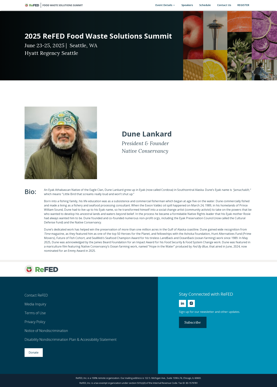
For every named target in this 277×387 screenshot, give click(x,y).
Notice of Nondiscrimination (46, 330)
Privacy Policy (35, 321)
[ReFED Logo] (41, 269)
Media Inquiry (35, 304)
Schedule (205, 5)
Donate (34, 352)
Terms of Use (35, 313)
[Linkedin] (182, 303)
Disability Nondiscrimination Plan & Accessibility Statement (71, 339)
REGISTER (244, 5)
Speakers (187, 5)
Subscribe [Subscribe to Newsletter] (192, 322)
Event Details (165, 5)
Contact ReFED (36, 295)
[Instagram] (191, 303)
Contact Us (224, 5)
